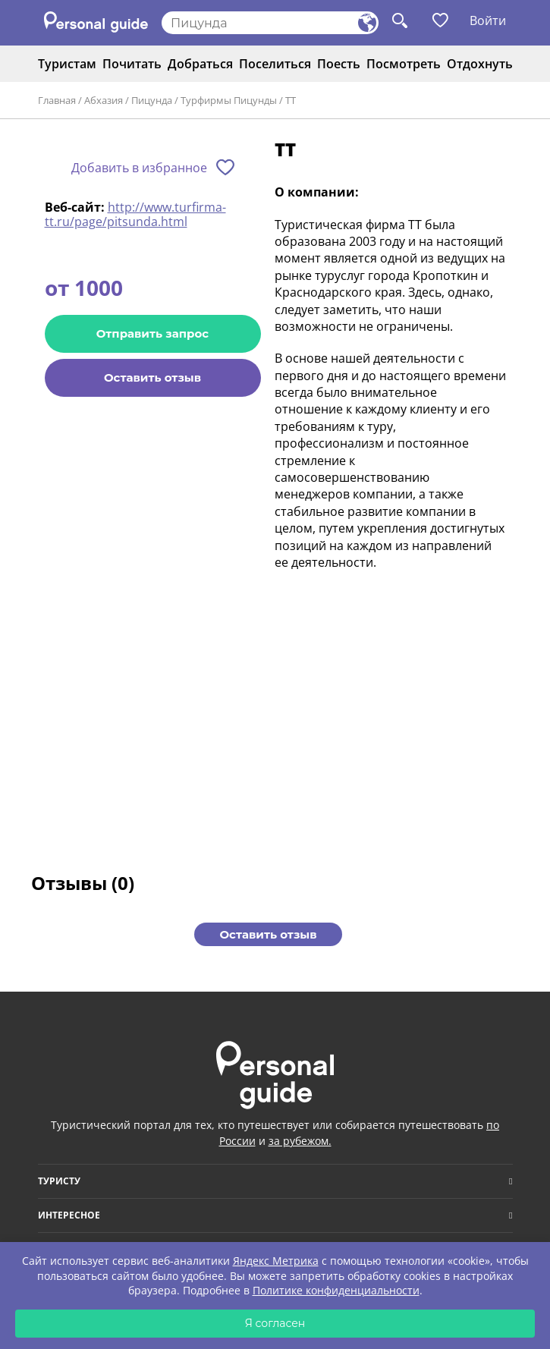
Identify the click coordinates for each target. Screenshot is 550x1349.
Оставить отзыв (152, 377)
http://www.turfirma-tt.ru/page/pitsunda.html (135, 214)
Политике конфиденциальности (336, 1290)
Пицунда (151, 100)
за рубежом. (300, 1141)
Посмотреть (403, 63)
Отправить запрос (152, 333)
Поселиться (275, 63)
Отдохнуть (480, 63)
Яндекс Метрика (276, 1260)
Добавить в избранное (139, 167)
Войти (488, 20)
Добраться (200, 63)
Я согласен (275, 1323)
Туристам (67, 63)
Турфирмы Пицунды (229, 100)
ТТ (290, 100)
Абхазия (103, 100)
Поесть (338, 63)
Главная (57, 100)
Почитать (132, 63)
